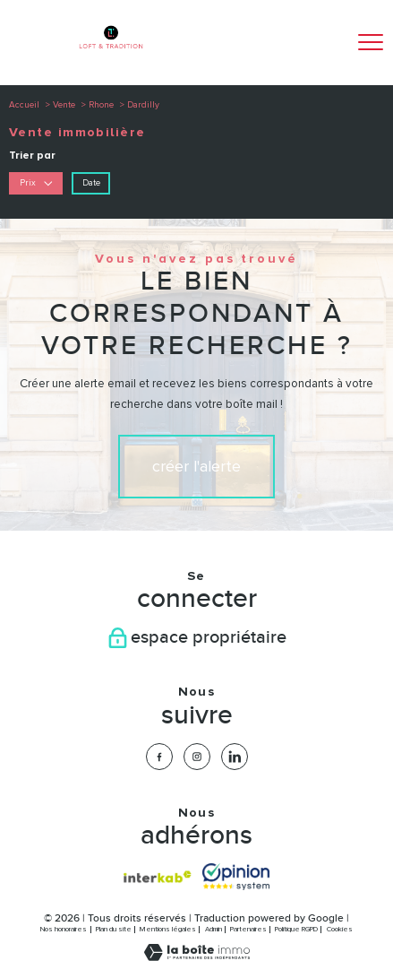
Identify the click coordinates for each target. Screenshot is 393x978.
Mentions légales (168, 929)
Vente (64, 105)
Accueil (24, 105)
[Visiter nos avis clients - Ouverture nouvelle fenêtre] (235, 876)
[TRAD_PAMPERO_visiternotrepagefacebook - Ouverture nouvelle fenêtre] (159, 756)
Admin (213, 929)
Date (91, 182)
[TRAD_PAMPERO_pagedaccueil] (111, 54)
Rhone (101, 105)
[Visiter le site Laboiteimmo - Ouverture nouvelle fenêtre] (197, 958)
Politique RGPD (296, 929)
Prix (36, 182)
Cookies (340, 929)
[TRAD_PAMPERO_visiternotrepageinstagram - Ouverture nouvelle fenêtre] (197, 756)
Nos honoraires (63, 929)
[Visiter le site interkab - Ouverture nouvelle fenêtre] (157, 876)
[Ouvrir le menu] (370, 42)
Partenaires (248, 929)
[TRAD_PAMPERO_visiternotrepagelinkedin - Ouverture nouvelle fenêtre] (234, 756)
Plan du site (114, 929)
